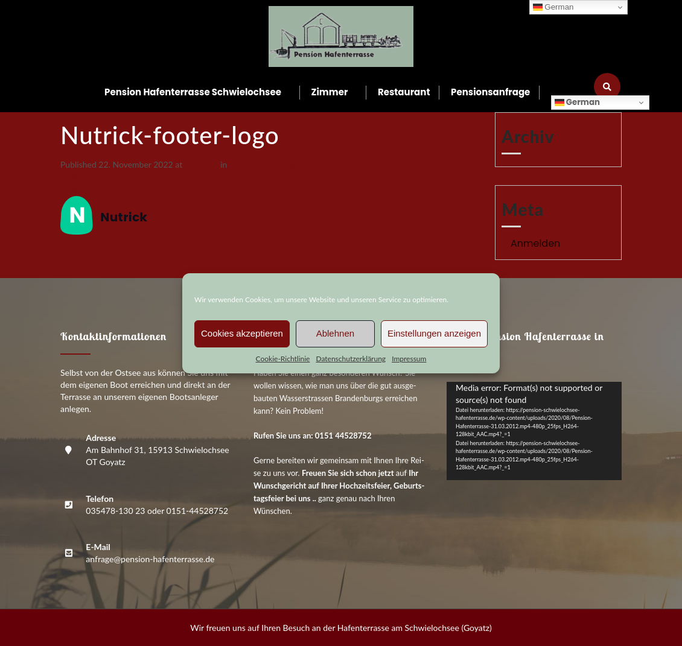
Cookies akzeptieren (242, 333)
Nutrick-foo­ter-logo (265, 164)
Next (74, 190)
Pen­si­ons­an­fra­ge (490, 92)
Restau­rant (404, 92)
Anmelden (535, 243)
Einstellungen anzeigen (434, 333)
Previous (81, 177)
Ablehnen (335, 333)
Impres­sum (409, 358)
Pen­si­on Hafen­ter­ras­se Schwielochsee (192, 92)
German (577, 102)
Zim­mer (329, 92)
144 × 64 (201, 164)
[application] (534, 431)
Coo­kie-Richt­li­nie (283, 358)
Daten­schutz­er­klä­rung (351, 358)
